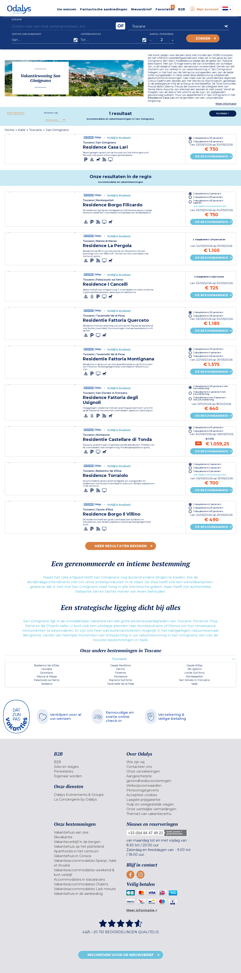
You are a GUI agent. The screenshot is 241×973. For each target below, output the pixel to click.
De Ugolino (194, 669)
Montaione (120, 676)
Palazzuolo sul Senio (46, 680)
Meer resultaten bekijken (121, 546)
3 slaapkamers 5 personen (209, 277)
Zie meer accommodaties (209, 206)
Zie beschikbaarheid (211, 156)
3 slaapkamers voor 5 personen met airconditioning (209, 398)
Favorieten (165, 8)
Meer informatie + (141, 910)
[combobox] (55, 119)
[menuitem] (86, 762)
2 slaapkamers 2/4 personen (208, 138)
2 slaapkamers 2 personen (207, 193)
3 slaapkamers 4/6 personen (208, 141)
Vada (194, 683)
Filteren (222, 113)
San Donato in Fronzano (194, 680)
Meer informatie (226, 103)
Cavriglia (46, 669)
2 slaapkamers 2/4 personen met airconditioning (210, 387)
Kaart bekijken (15, 112)
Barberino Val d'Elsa (46, 665)
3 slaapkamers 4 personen (207, 352)
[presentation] (10, 134)
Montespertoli (194, 676)
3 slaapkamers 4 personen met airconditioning (209, 393)
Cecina (120, 669)
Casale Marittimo (120, 665)
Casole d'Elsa (194, 665)
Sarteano (46, 683)
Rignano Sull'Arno (120, 680)
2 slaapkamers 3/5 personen (207, 197)
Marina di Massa (47, 676)
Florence (120, 672)
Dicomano (46, 672)
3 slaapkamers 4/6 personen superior (208, 201)
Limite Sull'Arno (195, 672)
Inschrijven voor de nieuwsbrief (121, 955)
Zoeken (203, 38)
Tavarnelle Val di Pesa (120, 683)
